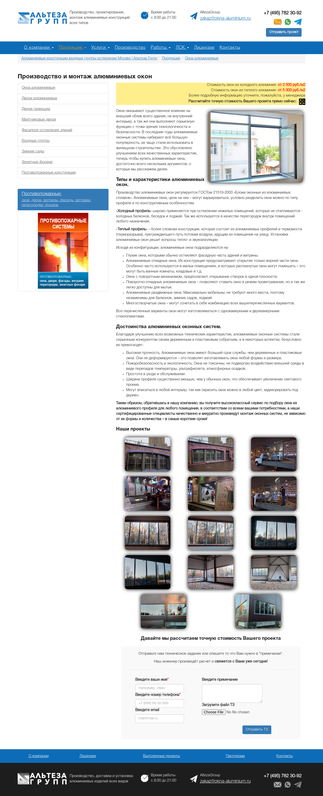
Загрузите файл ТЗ (218, 705)
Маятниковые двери (39, 119)
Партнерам (235, 756)
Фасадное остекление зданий (47, 130)
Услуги (100, 48)
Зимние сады (33, 151)
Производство (130, 48)
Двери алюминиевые (39, 98)
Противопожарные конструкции (49, 172)
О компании (39, 48)
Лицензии (204, 48)
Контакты (230, 48)
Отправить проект (283, 32)
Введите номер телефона (157, 695)
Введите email (147, 710)
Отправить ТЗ (257, 729)
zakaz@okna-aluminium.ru (225, 18)
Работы (161, 48)
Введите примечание (220, 679)
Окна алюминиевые (202, 58)
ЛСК (182, 48)
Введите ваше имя (152, 679)
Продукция (72, 48)
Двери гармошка (36, 109)
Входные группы (35, 141)
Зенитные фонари (37, 162)
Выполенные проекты (161, 756)
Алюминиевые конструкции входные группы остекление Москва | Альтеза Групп (89, 58)
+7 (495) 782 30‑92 (283, 13)
